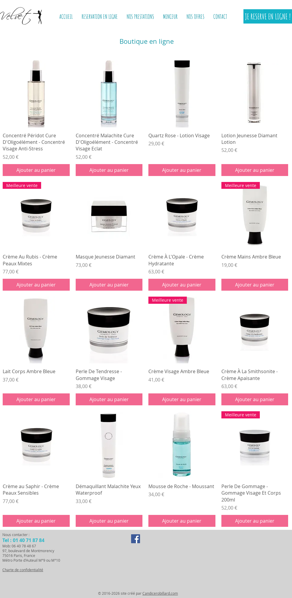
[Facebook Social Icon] (135, 538)
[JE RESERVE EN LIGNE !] (267, 16)
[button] (170, 16)
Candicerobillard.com (160, 593)
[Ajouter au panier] (36, 170)
